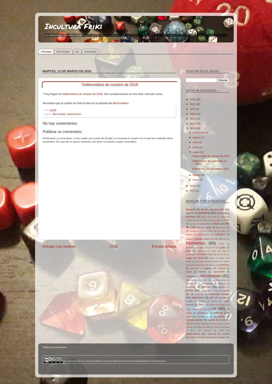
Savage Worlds (194, 319)
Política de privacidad (54, 347)
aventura (204, 213)
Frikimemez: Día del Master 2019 (210, 168)
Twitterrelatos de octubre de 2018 (210, 156)
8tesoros (191, 209)
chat (198, 220)
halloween (201, 251)
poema (222, 297)
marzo (196, 152)
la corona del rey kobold (207, 261)
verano (192, 337)
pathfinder (199, 294)
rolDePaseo (203, 313)
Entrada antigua (164, 246)
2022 (193, 113)
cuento (192, 224)
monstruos (207, 283)
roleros (218, 313)
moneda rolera (219, 280)
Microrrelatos (63, 51)
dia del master (204, 227)
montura (221, 284)
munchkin (191, 287)
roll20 (188, 316)
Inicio (114, 246)
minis (205, 280)
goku (188, 251)
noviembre (199, 132)
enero (196, 179)
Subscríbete (90, 51)
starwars (204, 324)
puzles (214, 301)
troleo (221, 330)
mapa (188, 271)
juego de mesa (195, 257)
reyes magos (192, 309)
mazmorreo (218, 271)
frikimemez (195, 243)
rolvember (200, 317)
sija (228, 320)
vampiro (226, 334)
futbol (221, 244)
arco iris (190, 213)
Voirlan (221, 337)
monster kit (191, 284)
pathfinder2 (197, 297)
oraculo (215, 291)
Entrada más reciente (59, 246)
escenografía (203, 234)
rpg (210, 316)
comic (226, 220)
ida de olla (221, 254)
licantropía (224, 265)
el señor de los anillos (215, 231)
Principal (46, 51)
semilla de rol (215, 320)
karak (211, 258)
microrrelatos (191, 280)
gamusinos (191, 248)
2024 (193, 104)
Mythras (206, 286)
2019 (193, 128)
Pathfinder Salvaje (219, 294)
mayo (196, 147)
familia (189, 239)
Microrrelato (59, 114)
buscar (214, 217)
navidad (221, 287)
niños (189, 290)
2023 (193, 108)
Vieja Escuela (207, 337)
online (204, 290)
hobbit (214, 251)
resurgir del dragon (217, 305)
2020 (193, 123)
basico (204, 217)
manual (221, 268)
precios (202, 301)
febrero (197, 175)
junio (196, 142)
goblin (223, 247)
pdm (212, 297)
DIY (228, 227)
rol (214, 308)
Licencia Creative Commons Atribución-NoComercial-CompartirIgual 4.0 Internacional (125, 361)
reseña (201, 305)
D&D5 (216, 223)
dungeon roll (195, 231)
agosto (197, 137)
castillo (189, 220)
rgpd (205, 309)
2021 (193, 118)
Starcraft (193, 324)
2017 (193, 190)
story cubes (217, 324)
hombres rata (205, 254)
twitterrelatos (74, 114)
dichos (219, 228)
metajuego (191, 276)
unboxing (211, 334)
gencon (212, 248)
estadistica (220, 234)
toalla (207, 327)
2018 (193, 185)
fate (216, 239)
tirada (198, 327)
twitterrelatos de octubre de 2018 (82, 94)
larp (214, 265)
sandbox (221, 316)
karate (188, 261)
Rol (77, 51)
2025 (193, 99)
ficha (224, 239)
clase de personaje (211, 220)
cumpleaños (204, 224)
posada (189, 301)
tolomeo (217, 327)
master (202, 271)
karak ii (222, 258)
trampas (207, 330)
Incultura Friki (73, 26)
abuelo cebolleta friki (212, 209)
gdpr (202, 248)
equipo (189, 234)
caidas (223, 217)
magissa (207, 268)
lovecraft (194, 268)
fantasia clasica (203, 239)
